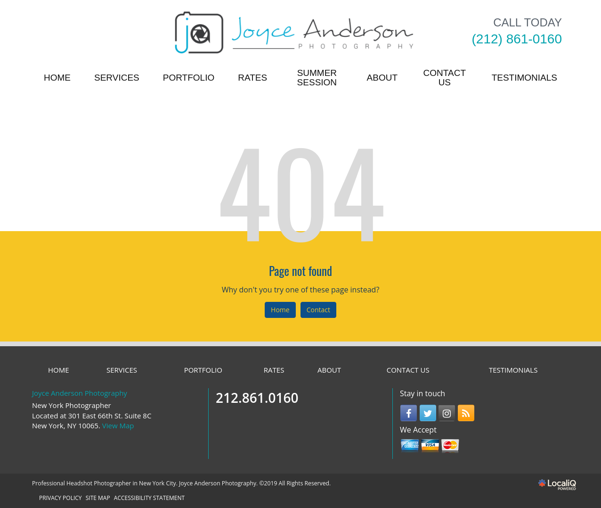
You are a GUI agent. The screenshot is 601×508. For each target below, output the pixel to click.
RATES (252, 78)
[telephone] (517, 39)
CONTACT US (444, 77)
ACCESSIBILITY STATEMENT (149, 498)
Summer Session (317, 77)
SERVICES (116, 78)
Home (280, 309)
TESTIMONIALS (524, 78)
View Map (118, 425)
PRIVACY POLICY (60, 498)
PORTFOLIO (188, 78)
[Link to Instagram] (447, 413)
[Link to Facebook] (408, 413)
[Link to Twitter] (428, 413)
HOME (57, 78)
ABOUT (382, 78)
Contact (318, 309)
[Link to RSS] (466, 413)
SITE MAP (98, 498)
